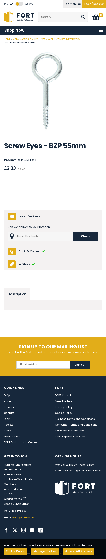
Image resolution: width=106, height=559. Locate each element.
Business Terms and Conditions (75, 419)
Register (9, 425)
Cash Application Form (69, 430)
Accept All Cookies (78, 551)
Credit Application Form (70, 436)
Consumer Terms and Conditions (76, 425)
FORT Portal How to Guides (20, 442)
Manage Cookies (45, 551)
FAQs (7, 395)
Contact (9, 413)
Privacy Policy (63, 407)
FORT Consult (63, 395)
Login (7, 419)
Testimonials (12, 436)
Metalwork (48, 39)
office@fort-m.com (24, 517)
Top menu (72, 4)
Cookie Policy (63, 413)
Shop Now (54, 30)
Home (7, 39)
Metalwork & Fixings (26, 39)
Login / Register (94, 4)
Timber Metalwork (68, 39)
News (7, 430)
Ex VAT (29, 4)
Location (9, 407)
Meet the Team (64, 401)
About (8, 401)
